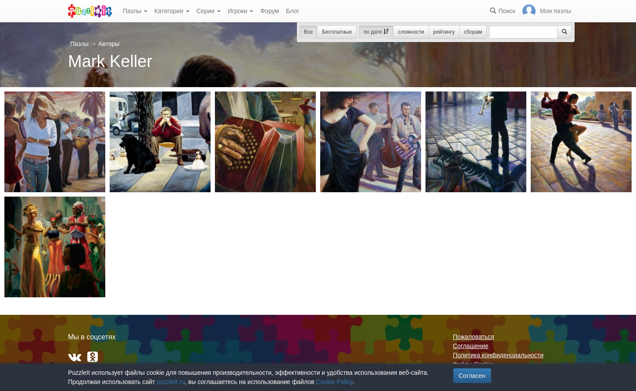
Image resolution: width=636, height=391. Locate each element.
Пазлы (135, 10)
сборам (473, 32)
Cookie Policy (334, 381)
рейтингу (444, 32)
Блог (292, 10)
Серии (209, 10)
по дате (376, 32)
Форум (269, 10)
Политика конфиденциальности (498, 355)
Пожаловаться (473, 336)
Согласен (472, 375)
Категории (171, 10)
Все (308, 32)
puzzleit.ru (171, 381)
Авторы (108, 43)
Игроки (241, 10)
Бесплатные (337, 32)
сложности (411, 32)
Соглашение (471, 345)
